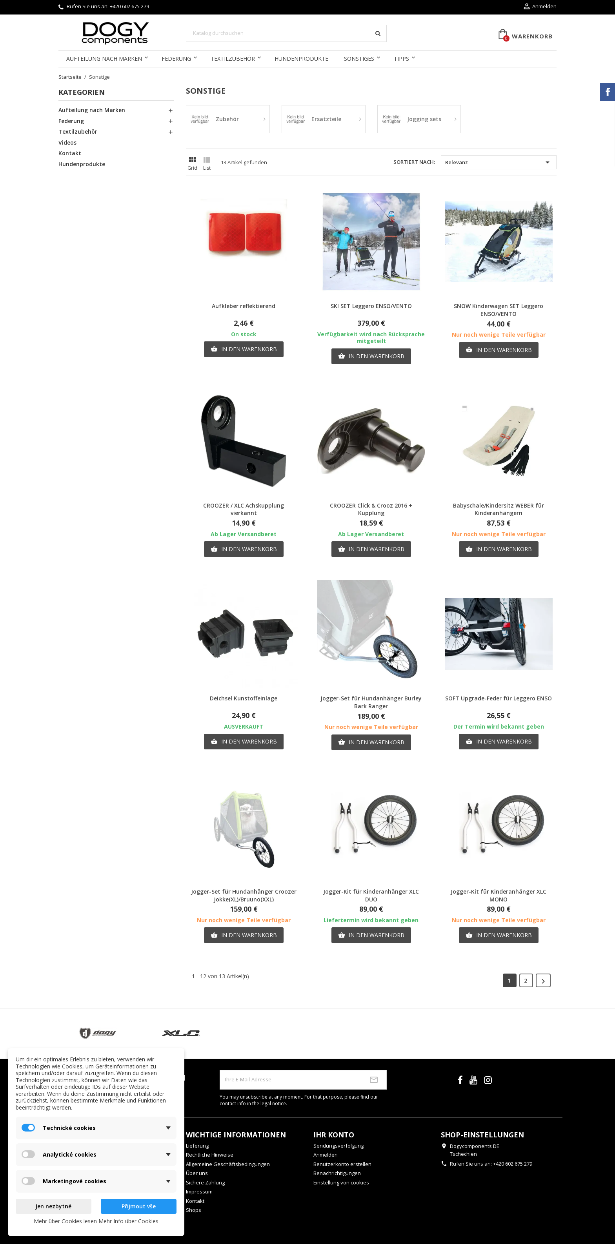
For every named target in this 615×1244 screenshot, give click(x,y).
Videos (67, 142)
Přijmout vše (139, 1206)
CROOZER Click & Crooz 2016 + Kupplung (371, 509)
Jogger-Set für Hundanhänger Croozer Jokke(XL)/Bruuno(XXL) (244, 895)
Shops (193, 1209)
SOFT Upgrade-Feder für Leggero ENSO (498, 698)
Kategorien (81, 92)
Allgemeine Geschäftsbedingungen (228, 1164)
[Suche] (286, 33)
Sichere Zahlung (205, 1182)
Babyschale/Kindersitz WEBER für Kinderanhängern (498, 509)
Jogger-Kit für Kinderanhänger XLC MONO (498, 895)
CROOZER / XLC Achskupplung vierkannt (243, 509)
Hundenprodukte (301, 58)
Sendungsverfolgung (338, 1145)
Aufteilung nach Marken (104, 58)
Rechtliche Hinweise (209, 1154)
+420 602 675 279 (129, 6)
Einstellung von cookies (341, 1182)
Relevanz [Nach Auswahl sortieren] (498, 162)
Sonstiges (359, 58)
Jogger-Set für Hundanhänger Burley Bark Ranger (371, 702)
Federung (176, 58)
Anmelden (325, 1154)
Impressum (199, 1191)
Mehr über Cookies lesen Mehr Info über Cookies (96, 1221)
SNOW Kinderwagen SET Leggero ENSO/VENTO (498, 309)
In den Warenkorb (244, 349)
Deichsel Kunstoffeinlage (243, 698)
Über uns (197, 1173)
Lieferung (197, 1145)
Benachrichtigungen (337, 1173)
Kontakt (69, 153)
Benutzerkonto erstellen (342, 1164)
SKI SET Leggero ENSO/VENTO (371, 306)
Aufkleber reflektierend (243, 306)
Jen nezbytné (53, 1206)
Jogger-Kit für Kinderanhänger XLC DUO (371, 895)
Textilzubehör (233, 58)
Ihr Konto (333, 1134)
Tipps (401, 58)
